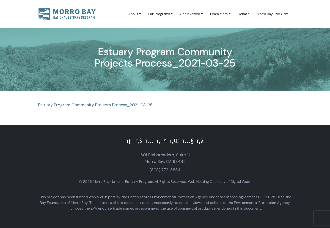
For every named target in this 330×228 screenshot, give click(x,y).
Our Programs (159, 14)
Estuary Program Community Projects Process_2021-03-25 (95, 105)
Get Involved (190, 14)
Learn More (219, 14)
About (133, 14)
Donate (244, 14)
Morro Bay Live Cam (272, 14)
